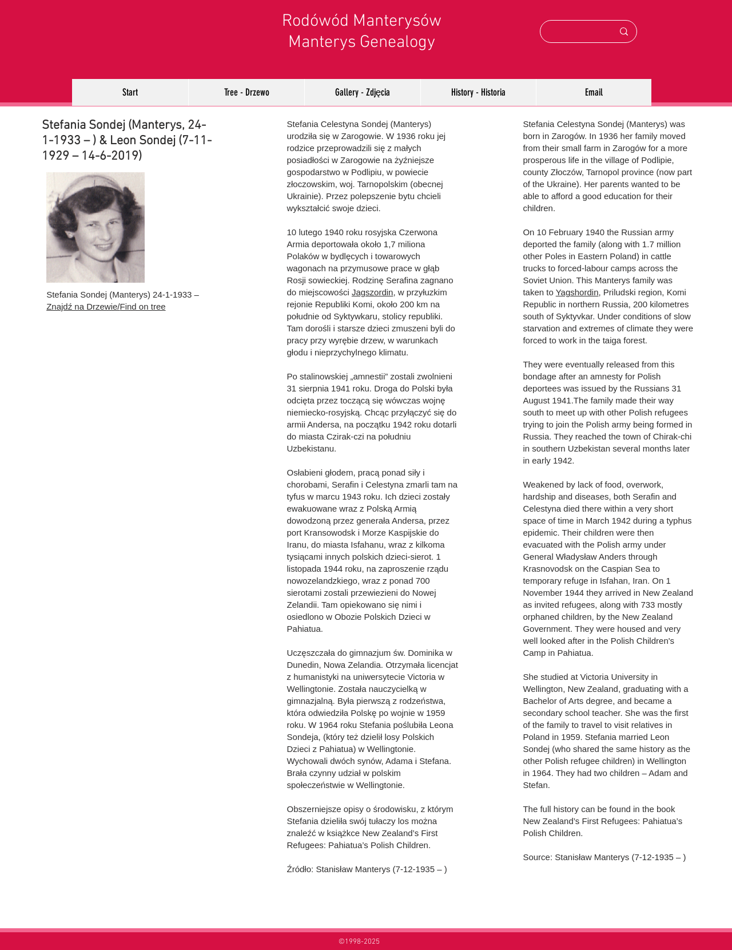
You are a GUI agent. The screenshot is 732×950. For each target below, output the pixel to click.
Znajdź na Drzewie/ (83, 306)
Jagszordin (372, 292)
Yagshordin (577, 292)
